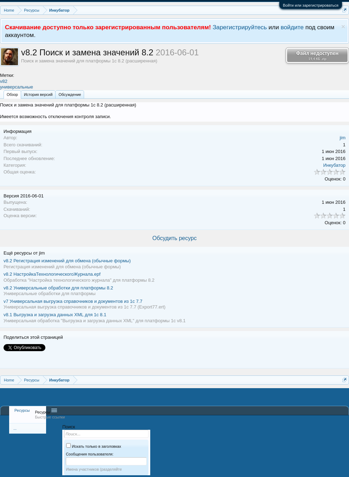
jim (342, 137)
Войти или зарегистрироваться (310, 5)
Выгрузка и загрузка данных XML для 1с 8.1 (55, 314)
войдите (292, 27)
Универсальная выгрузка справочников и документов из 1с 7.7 (73, 301)
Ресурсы (22, 410)
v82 (3, 81)
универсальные (16, 87)
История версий (38, 94)
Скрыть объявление (343, 26)
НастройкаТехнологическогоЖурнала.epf (52, 274)
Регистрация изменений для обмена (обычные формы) (67, 260)
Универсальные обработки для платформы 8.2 (58, 288)
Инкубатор (334, 165)
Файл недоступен (317, 55)
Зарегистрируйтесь (239, 27)
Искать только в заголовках (93, 446)
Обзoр (12, 94)
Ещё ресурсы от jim (24, 253)
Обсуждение (69, 94)
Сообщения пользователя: (89, 454)
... (15, 428)
